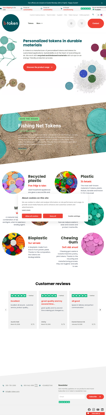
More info (23, 148)
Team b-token (51, 15)
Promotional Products (44, 375)
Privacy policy (55, 410)
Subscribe (95, 369)
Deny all (53, 216)
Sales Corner (44, 381)
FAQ (65, 15)
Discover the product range (40, 67)
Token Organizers (7, 382)
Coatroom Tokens (25, 375)
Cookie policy (66, 410)
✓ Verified (30, 295)
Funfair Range (8, 374)
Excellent (15, 301)
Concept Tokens (27, 381)
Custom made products (37, 15)
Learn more (26, 210)
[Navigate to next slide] (100, 309)
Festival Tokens (27, 370)
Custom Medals (9, 388)
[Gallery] (53, 310)
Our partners (49, 401)
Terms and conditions (42, 410)
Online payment (84, 15)
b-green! (59, 15)
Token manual (73, 15)
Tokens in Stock (45, 370)
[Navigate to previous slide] (5, 309)
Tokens (30, 23)
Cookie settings (74, 216)
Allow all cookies (31, 216)
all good (76, 301)
